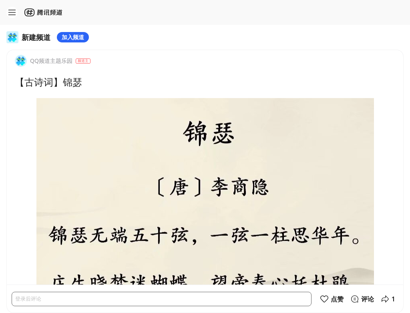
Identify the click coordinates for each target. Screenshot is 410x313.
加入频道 (73, 37)
